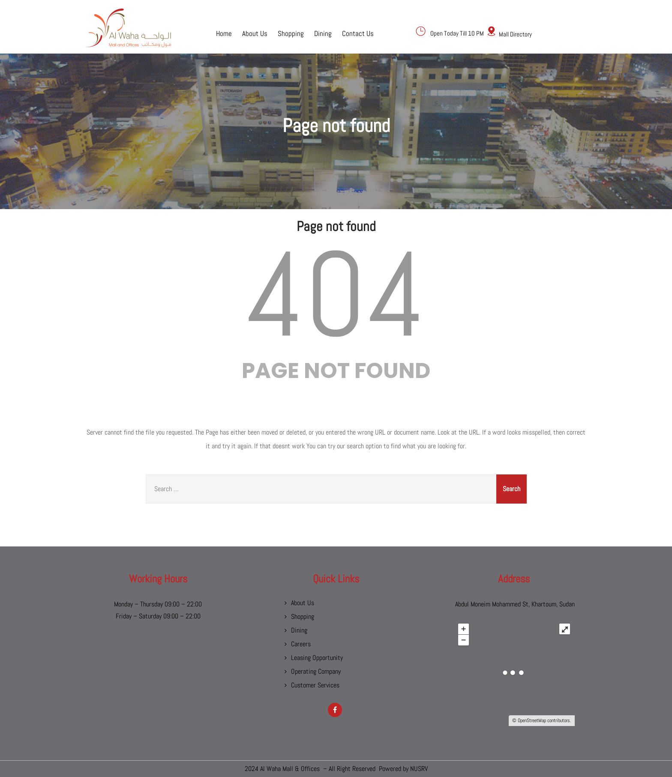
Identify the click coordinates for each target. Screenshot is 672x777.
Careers (301, 643)
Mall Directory (515, 34)
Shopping (291, 33)
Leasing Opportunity (317, 657)
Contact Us (358, 33)
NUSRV (419, 768)
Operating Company (316, 671)
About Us (254, 33)
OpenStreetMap (532, 720)
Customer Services (315, 685)
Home (224, 33)
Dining (323, 33)
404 (336, 294)
